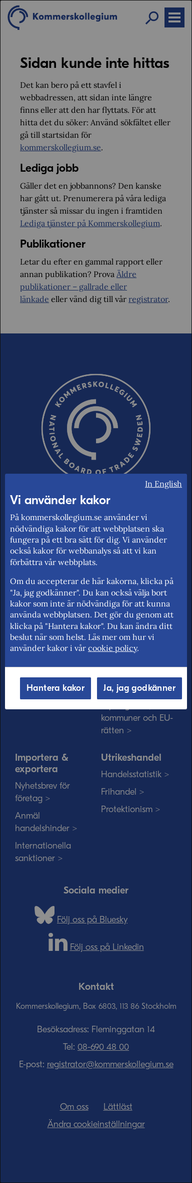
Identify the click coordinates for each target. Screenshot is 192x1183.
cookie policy (112, 648)
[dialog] (96, 591)
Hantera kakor (55, 688)
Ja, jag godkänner (140, 688)
